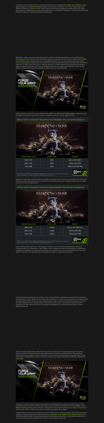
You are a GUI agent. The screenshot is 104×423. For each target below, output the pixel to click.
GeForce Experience (33, 353)
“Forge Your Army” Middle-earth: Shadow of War (65, 414)
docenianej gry (37, 7)
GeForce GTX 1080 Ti (46, 113)
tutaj (21, 358)
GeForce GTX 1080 (63, 113)
